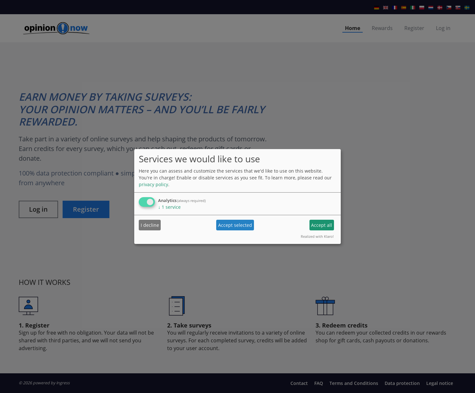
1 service (169, 207)
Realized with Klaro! (317, 236)
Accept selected (235, 225)
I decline (150, 225)
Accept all (321, 225)
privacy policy (153, 184)
